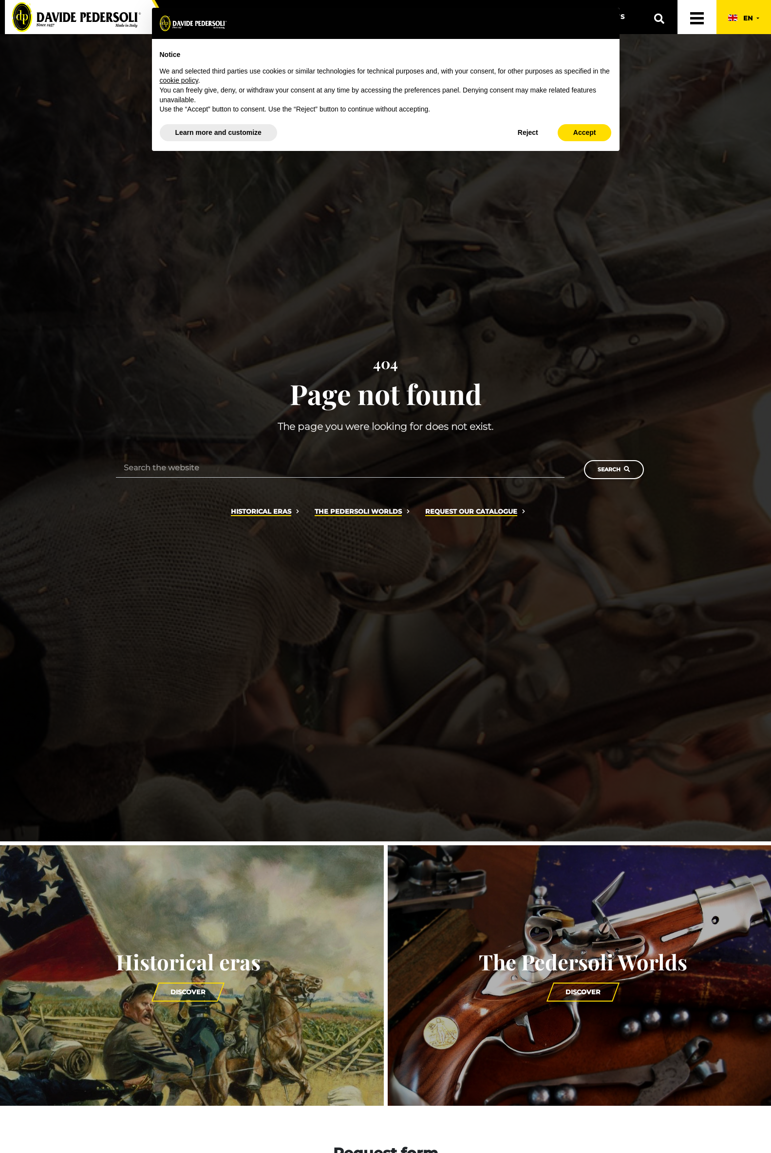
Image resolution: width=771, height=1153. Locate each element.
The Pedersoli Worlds (358, 511)
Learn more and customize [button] (218, 132)
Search (614, 469)
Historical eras (261, 511)
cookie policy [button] (179, 80)
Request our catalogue (471, 511)
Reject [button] (528, 132)
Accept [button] (584, 132)
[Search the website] (340, 468)
